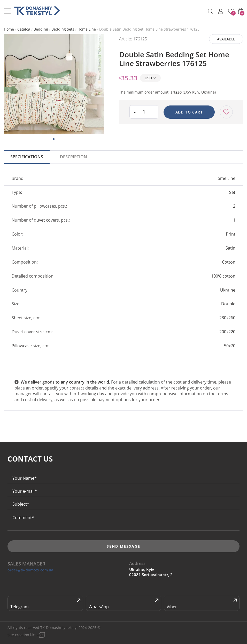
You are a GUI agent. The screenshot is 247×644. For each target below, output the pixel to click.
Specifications (26, 157)
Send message (123, 546)
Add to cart (189, 112)
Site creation (18, 634)
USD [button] (150, 77)
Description (73, 157)
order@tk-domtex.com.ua (30, 570)
